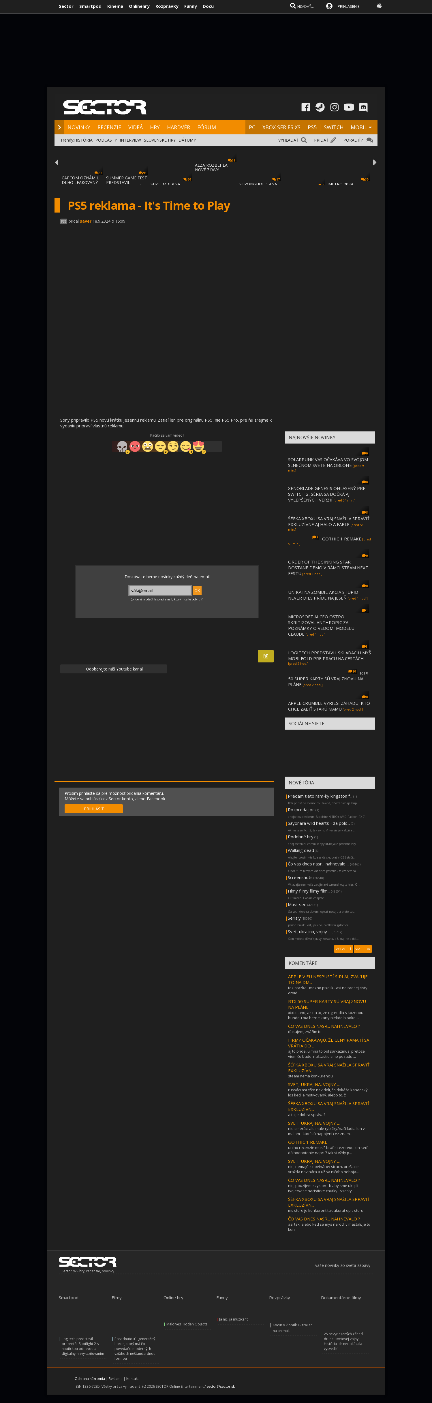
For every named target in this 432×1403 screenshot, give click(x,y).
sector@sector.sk (220, 1386)
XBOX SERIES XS (281, 127)
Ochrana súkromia (90, 1378)
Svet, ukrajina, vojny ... (309, 931)
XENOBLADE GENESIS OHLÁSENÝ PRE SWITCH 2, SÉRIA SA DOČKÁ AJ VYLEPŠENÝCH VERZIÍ (326, 494)
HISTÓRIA (83, 140)
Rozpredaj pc (301, 809)
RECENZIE (109, 127)
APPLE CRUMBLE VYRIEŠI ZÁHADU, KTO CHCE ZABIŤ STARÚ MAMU (329, 706)
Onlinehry (139, 6)
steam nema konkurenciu (310, 1076)
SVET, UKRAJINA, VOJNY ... (314, 1084)
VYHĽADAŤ (288, 140)
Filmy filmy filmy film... (309, 891)
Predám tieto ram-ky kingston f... (320, 796)
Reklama (116, 1378)
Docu (208, 6)
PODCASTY (106, 140)
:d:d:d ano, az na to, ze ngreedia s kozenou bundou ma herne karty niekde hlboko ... (325, 1015)
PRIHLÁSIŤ (94, 809)
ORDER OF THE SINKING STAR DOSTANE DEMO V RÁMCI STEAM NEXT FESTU (328, 567)
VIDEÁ (135, 127)
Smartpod (90, 6)
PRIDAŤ (321, 140)
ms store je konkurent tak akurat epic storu (325, 1210)
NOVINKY (78, 127)
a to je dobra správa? (306, 1114)
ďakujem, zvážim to (305, 1031)
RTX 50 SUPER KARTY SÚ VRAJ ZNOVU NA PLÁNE (328, 678)
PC (252, 127)
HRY (155, 127)
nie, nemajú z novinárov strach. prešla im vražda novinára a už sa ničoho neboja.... (324, 1169)
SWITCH (333, 127)
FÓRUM (206, 127)
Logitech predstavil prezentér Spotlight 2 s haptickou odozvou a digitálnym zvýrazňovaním (83, 1346)
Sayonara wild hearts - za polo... (319, 823)
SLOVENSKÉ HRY (160, 140)
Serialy (294, 918)
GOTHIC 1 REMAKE (341, 539)
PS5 (312, 127)
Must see (297, 904)
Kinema (115, 6)
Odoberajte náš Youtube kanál (114, 669)
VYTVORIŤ (344, 948)
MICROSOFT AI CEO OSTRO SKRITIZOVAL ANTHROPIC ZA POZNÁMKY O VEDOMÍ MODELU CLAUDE (321, 625)
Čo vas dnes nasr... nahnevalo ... (318, 864)
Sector (66, 6)
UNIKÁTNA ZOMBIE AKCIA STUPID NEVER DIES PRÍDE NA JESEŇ (323, 595)
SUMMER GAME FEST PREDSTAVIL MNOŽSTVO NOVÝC (126, 182)
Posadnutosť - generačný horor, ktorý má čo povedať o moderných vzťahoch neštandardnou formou (134, 1348)
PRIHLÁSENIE (349, 6)
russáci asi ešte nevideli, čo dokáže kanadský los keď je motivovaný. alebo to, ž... (328, 1092)
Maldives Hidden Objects (186, 1324)
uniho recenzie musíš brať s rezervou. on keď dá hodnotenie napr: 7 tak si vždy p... (327, 1150)
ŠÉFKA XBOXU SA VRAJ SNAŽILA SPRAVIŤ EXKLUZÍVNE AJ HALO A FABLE (328, 521)
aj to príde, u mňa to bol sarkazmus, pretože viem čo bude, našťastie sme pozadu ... (326, 1054)
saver (85, 221)
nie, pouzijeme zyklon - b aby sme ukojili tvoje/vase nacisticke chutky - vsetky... (323, 1188)
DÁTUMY (187, 140)
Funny (190, 6)
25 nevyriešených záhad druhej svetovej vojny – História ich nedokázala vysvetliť (343, 1341)
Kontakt (132, 1378)
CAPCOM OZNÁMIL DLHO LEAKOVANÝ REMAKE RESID (80, 182)
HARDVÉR (178, 127)
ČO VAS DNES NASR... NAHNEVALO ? (324, 1026)
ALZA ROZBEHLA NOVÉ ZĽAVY (211, 167)
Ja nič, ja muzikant (233, 1319)
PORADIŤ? (353, 140)
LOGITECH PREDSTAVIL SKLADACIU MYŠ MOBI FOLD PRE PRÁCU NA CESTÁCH (329, 655)
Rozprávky (167, 6)
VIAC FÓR (362, 948)
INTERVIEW (130, 140)
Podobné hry (300, 836)
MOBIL (359, 127)
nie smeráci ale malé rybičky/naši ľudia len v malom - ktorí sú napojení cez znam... (326, 1131)
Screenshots (300, 877)
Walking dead (301, 850)
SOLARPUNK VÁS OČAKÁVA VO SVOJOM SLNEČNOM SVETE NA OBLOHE (328, 462)
